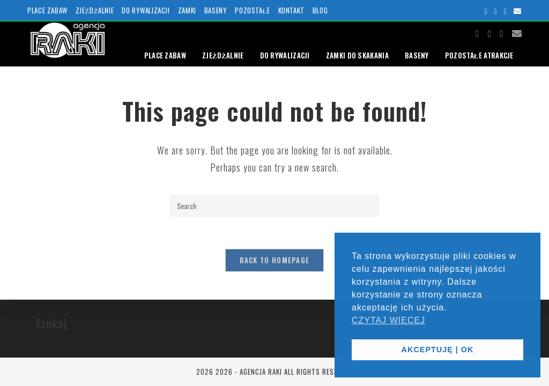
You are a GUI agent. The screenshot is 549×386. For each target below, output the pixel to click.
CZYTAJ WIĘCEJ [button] (388, 320)
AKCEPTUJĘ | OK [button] (438, 349)
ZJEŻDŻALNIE (95, 10)
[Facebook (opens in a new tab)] (486, 10)
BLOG (320, 10)
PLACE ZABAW (47, 10)
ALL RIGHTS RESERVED (318, 371)
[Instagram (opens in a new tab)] (496, 10)
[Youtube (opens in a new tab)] (505, 10)
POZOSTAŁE (252, 10)
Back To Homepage (275, 260)
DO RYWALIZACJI (145, 10)
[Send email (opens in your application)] (516, 10)
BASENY (215, 10)
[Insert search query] (274, 206)
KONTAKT (291, 10)
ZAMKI (187, 10)
